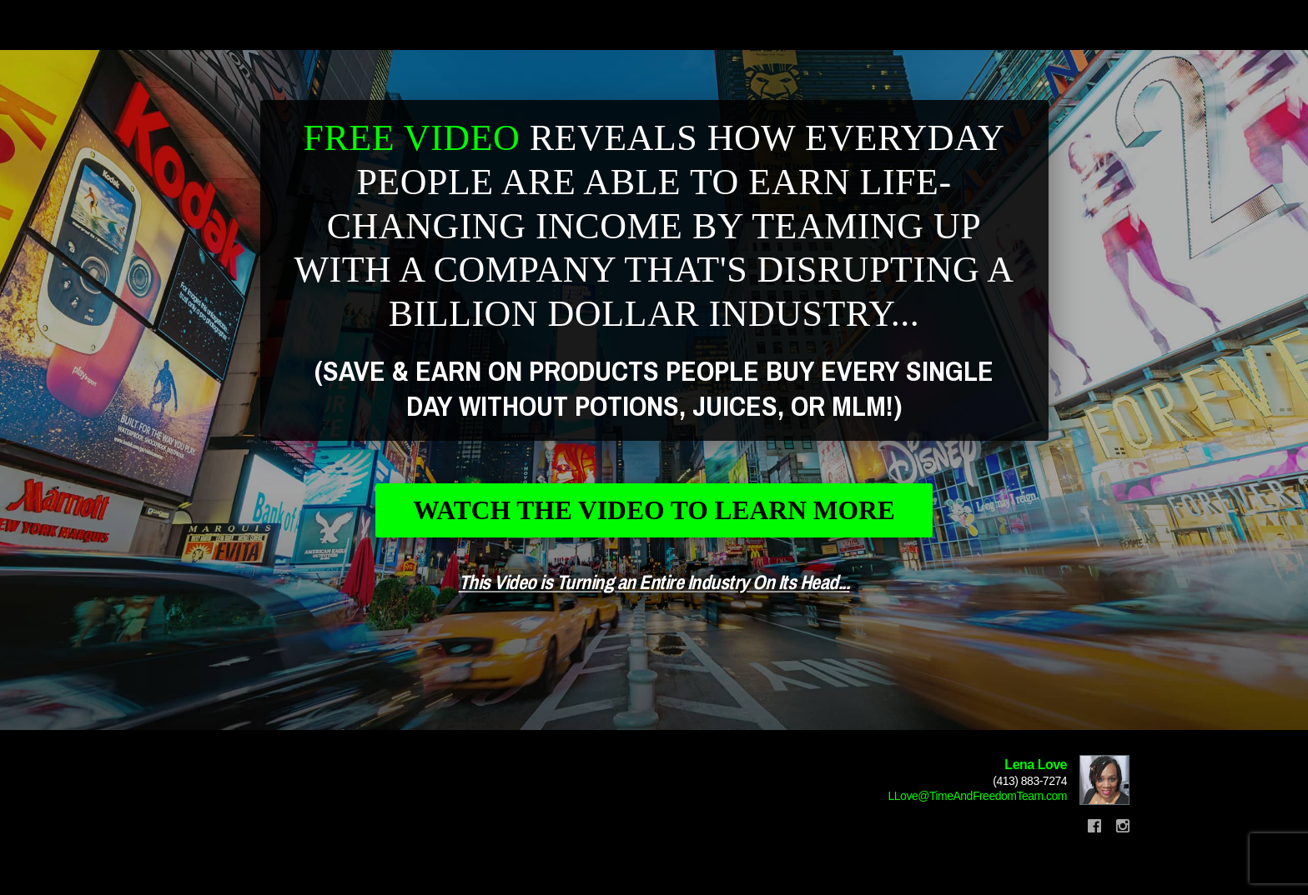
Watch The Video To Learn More (654, 519)
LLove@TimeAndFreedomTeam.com (977, 810)
